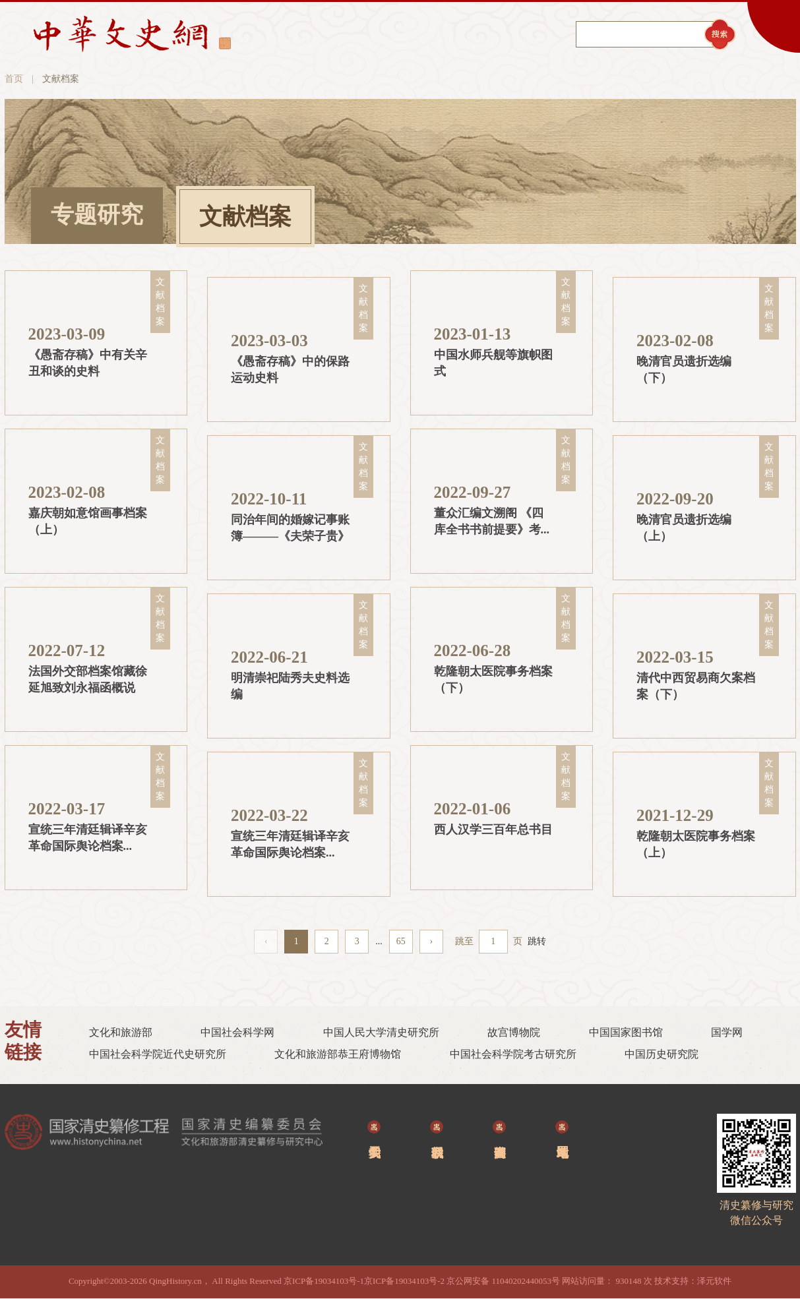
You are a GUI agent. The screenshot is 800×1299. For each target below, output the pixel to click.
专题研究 (97, 215)
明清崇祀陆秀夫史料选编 (290, 687)
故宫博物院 (513, 1033)
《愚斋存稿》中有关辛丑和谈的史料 (87, 364)
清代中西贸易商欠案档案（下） (695, 687)
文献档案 (245, 217)
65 (401, 941)
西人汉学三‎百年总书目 (493, 830)
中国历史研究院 (661, 1054)
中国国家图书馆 (626, 1033)
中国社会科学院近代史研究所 (157, 1054)
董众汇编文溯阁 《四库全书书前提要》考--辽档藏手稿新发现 (491, 523)
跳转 (537, 941)
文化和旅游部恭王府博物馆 (337, 1054)
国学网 (727, 1033)
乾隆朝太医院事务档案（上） (695, 845)
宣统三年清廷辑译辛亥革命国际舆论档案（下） (87, 840)
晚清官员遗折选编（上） (683, 529)
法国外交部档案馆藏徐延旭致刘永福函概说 (87, 680)
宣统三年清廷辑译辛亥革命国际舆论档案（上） (290, 846)
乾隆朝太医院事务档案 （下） (493, 680)
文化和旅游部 (120, 1033)
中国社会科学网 (237, 1033)
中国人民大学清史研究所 (381, 1033)
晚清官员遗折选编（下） (683, 370)
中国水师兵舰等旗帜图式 (493, 364)
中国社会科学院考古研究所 (513, 1054)
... (379, 941)
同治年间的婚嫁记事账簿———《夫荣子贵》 (290, 529)
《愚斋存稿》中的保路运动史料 (290, 370)
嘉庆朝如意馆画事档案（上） (87, 522)
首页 (14, 79)
